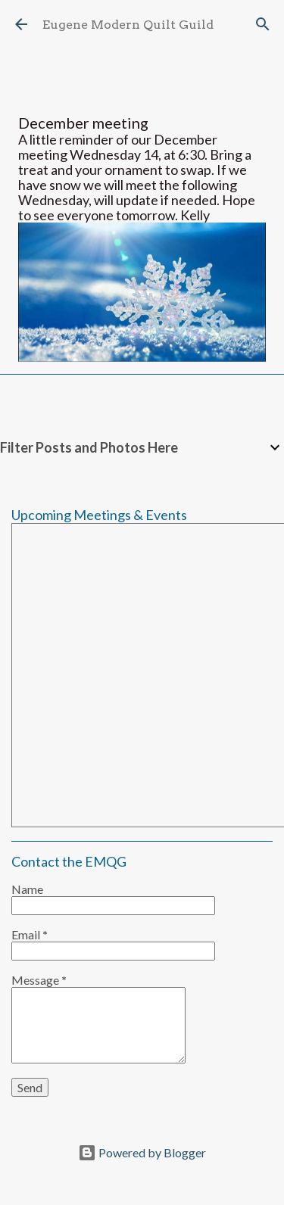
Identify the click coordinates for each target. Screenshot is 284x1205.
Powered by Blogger (142, 1152)
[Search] (263, 24)
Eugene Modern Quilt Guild (128, 24)
